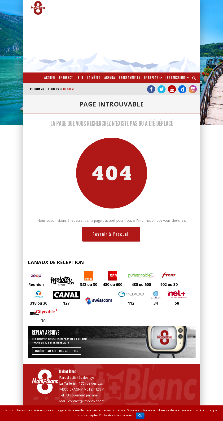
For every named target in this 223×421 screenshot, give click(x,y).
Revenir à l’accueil (111, 234)
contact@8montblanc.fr (86, 401)
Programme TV (129, 77)
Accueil (49, 77)
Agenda (109, 77)
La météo (94, 77)
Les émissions (176, 77)
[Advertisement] (154, 38)
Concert (69, 89)
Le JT (80, 77)
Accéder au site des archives (57, 351)
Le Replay (151, 77)
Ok (140, 415)
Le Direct (66, 77)
